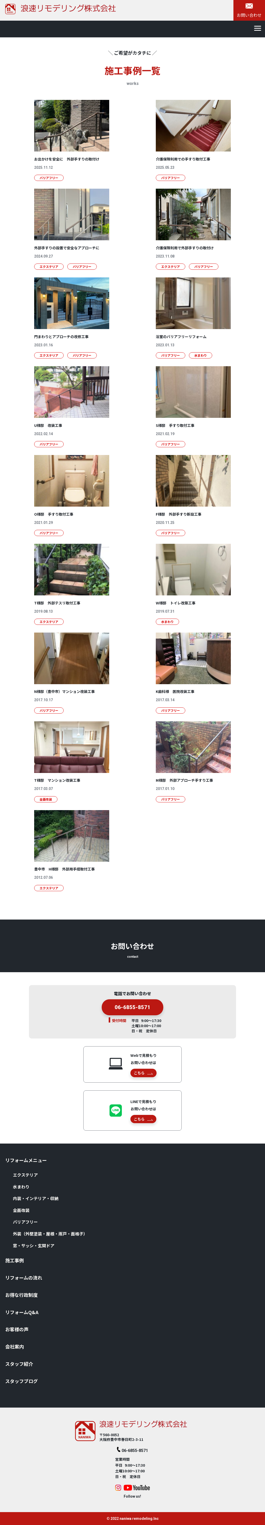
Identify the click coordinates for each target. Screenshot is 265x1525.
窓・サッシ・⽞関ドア (33, 1245)
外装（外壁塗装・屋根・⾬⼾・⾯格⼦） (50, 1234)
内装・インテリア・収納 (35, 1198)
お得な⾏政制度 (21, 1294)
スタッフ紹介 (19, 1363)
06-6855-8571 (132, 1015)
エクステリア (25, 1175)
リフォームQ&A (22, 1312)
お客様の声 (16, 1329)
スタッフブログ (21, 1381)
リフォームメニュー (26, 1160)
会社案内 (14, 1346)
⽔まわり (21, 1187)
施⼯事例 (14, 1260)
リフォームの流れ (23, 1277)
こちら (143, 1072)
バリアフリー (25, 1222)
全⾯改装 (21, 1210)
